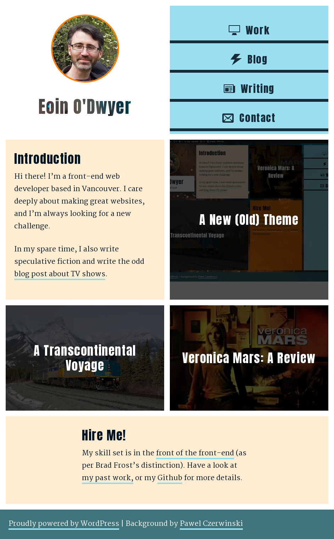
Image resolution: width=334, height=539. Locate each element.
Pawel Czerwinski (211, 524)
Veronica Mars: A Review (249, 358)
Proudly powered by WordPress (64, 524)
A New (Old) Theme (249, 219)
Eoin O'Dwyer (84, 107)
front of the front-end (195, 453)
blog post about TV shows (59, 274)
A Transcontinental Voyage (85, 358)
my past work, (107, 478)
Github (169, 478)
